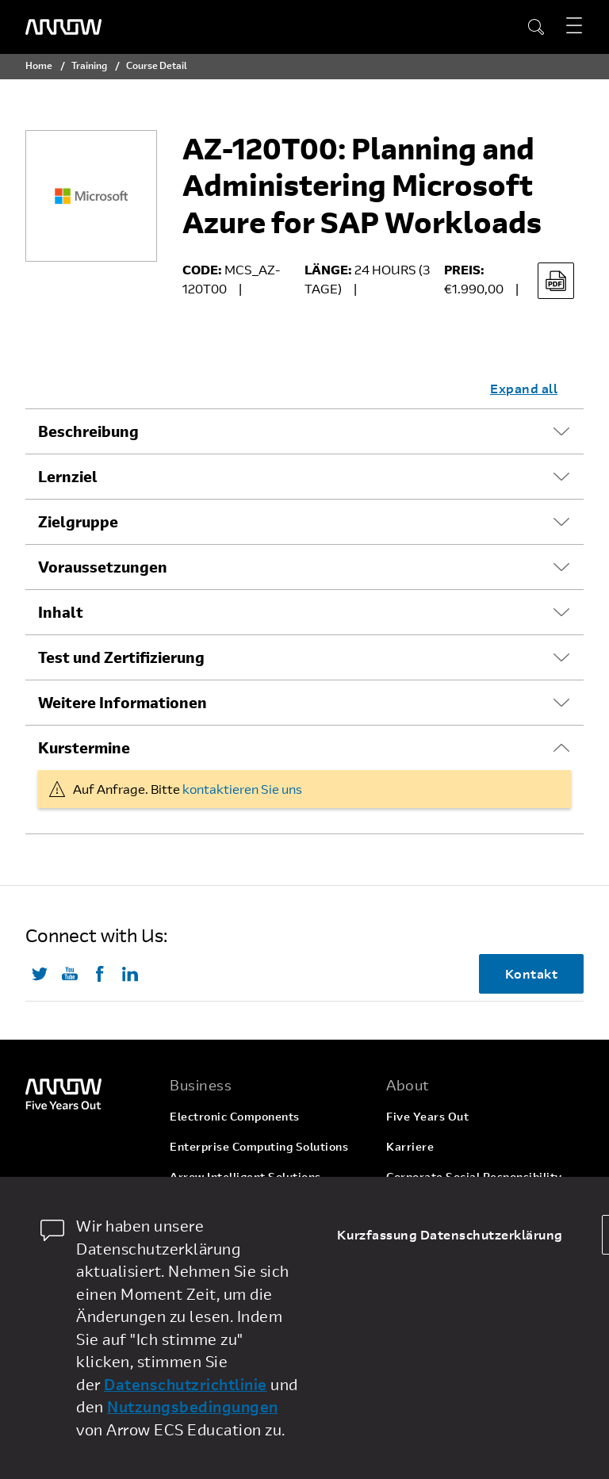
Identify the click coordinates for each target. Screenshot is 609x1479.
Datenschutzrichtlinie (185, 1384)
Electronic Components (235, 1116)
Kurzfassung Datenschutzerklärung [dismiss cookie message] (450, 1234)
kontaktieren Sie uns (242, 788)
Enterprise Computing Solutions (259, 1146)
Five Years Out (427, 1116)
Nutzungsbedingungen (192, 1406)
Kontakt (531, 973)
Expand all (523, 388)
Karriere (410, 1146)
